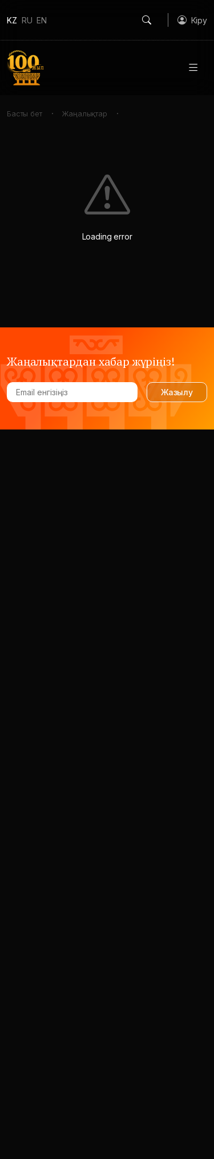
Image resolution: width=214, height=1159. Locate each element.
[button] (192, 20)
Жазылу (177, 392)
